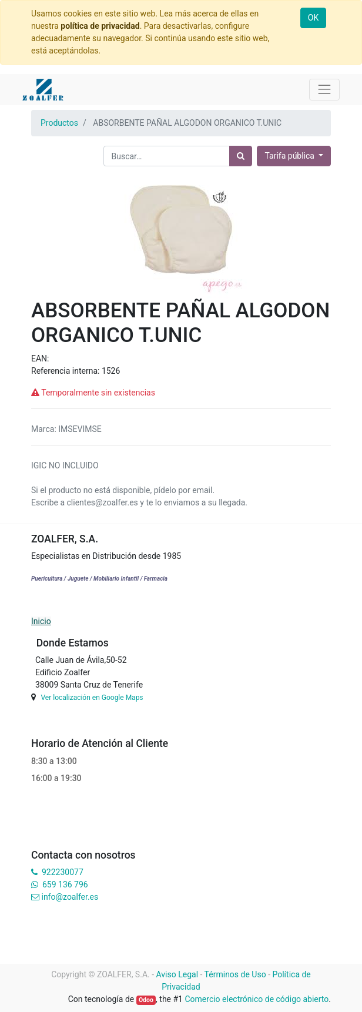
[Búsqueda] (240, 156)
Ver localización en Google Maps (92, 697)
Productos (59, 123)
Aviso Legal (177, 974)
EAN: (40, 358)
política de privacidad (100, 26)
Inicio (41, 621)
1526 (111, 371)
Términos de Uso (235, 974)
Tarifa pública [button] (290, 155)
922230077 (62, 872)
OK (313, 17)
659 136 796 (65, 884)
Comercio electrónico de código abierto (257, 999)
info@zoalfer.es (69, 897)
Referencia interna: (66, 371)
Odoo (146, 1000)
